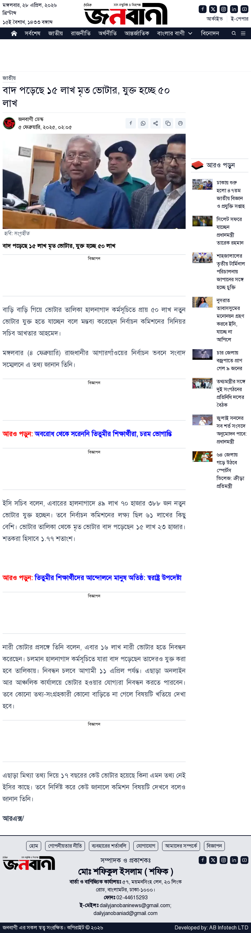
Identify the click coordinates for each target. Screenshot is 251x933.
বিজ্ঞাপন (214, 846)
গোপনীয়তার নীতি (65, 846)
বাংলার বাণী (171, 33)
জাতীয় (55, 33)
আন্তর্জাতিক (137, 33)
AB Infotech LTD (228, 927)
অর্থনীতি (107, 33)
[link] (9, 78)
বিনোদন (210, 33)
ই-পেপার (239, 19)
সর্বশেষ (33, 33)
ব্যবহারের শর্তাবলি (109, 846)
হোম (33, 846)
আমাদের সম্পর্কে (181, 846)
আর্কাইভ (215, 19)
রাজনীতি (81, 33)
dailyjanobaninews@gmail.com (135, 905)
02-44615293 (132, 897)
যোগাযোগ (145, 846)
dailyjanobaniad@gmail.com (125, 913)
